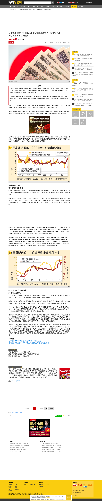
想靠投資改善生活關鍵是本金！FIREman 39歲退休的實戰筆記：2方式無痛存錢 (82, 84)
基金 (16, 487)
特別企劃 (17, 489)
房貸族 (83, 116)
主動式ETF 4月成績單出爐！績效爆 (18, 449)
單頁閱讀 (50, 408)
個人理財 (10, 489)
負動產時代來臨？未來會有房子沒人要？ (51, 447)
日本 (18, 412)
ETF (16, 484)
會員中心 (41, 484)
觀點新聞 (10, 484)
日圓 (21, 412)
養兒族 (90, 116)
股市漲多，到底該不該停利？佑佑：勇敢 (51, 451)
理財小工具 (32, 484)
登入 (91, 2)
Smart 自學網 (16, 381)
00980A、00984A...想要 (15, 451)
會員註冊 (88, 2)
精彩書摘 (10, 490)
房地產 (9, 487)
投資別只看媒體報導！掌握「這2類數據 (51, 449)
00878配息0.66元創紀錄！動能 (17, 447)
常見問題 (41, 486)
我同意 (68, 497)
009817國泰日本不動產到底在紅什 (50, 443)
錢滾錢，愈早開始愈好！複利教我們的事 (51, 445)
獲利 (16, 412)
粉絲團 (76, 2)
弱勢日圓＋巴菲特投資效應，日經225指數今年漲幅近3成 (24, 341)
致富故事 (10, 486)
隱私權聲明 (47, 497)
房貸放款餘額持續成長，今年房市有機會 (19, 445)
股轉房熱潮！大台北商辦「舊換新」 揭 (19, 443)
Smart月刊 (20, 39)
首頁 (11, 6)
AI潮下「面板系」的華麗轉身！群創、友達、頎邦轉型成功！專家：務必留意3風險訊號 (82, 90)
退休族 (75, 123)
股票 (16, 486)
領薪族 (75, 116)
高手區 (83, 123)
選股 (25, 484)
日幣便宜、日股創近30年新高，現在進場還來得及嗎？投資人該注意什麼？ (29, 343)
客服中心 (47, 484)
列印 (69, 415)
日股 (13, 412)
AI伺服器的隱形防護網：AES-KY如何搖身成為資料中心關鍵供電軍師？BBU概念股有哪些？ (82, 74)
